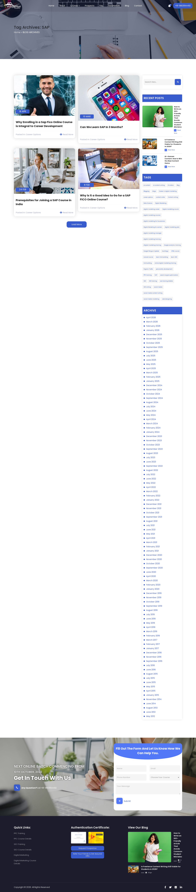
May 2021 (150, 534)
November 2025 (154, 338)
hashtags (165, 251)
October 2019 (152, 601)
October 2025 (153, 343)
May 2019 (150, 623)
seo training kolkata (166, 281)
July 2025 (150, 355)
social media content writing (153, 293)
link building (148, 263)
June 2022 (151, 478)
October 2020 (153, 563)
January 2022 (152, 500)
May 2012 (150, 716)
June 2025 (151, 360)
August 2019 (152, 610)
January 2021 (152, 550)
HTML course (175, 251)
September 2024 (154, 398)
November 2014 (154, 699)
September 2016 (154, 661)
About (63, 5)
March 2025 (152, 372)
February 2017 (153, 644)
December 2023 (154, 436)
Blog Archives (31, 32)
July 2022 (150, 474)
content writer (160, 197)
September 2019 (154, 606)
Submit (123, 801)
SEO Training (19, 838)
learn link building (162, 257)
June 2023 (151, 461)
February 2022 (153, 495)
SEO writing (147, 287)
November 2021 (153, 508)
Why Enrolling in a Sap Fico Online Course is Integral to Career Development (44, 124)
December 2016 (154, 652)
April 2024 (151, 419)
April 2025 (151, 368)
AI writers (171, 185)
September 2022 (154, 466)
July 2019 (150, 614)
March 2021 (151, 542)
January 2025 (152, 381)
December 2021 (154, 504)
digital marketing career (152, 209)
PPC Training (19, 833)
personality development (164, 269)
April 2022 (151, 487)
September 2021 (154, 517)
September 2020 (154, 567)
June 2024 (151, 411)
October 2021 (152, 512)
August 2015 (152, 674)
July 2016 (150, 665)
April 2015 (150, 690)
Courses (74, 5)
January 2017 (152, 648)
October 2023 (153, 444)
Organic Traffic (148, 269)
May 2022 (150, 483)
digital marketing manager (153, 233)
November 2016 (153, 657)
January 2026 (152, 330)
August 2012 (152, 707)
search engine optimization (169, 275)
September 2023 (154, 449)
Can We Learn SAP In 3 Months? (101, 127)
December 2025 (154, 334)
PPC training (148, 275)
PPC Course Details (49, 833)
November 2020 (154, 559)
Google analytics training (172, 245)
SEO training (153, 281)
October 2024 (153, 394)
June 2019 (151, 618)
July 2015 (150, 678)
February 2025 (153, 377)
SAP (156, 275)
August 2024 (152, 402)
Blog (126, 5)
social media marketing (151, 299)
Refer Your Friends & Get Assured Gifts (87, 854)
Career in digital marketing (168, 191)
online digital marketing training (165, 263)
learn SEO (174, 257)
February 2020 (153, 584)
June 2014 (151, 703)
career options (148, 197)
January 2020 (152, 589)
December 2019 (154, 593)
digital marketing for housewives (154, 221)
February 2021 (153, 546)
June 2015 (151, 682)
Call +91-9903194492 (35, 787)
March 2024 (152, 423)
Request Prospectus (87, 848)
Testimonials (114, 5)
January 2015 (152, 695)
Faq (101, 5)
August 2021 (152, 521)
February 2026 (153, 326)
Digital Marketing (160, 203)
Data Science (148, 203)
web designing (167, 299)
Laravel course (148, 257)
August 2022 (152, 470)
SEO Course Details (49, 838)
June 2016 (151, 669)
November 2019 (153, 597)
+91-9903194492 (182, 5)
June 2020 (151, 572)
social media (158, 287)
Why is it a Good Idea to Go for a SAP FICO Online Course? (105, 197)
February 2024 (153, 427)
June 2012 (151, 712)
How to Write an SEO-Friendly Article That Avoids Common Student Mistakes (178, 845)
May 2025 (151, 364)
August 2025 (152, 351)
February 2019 (153, 635)
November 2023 (154, 440)
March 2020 (152, 580)
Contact (137, 5)
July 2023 (150, 457)
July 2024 (150, 406)
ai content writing (159, 185)
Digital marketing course (170, 209)
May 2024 (151, 415)
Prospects (89, 5)
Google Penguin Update (151, 251)
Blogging (146, 191)
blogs (154, 191)
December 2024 (154, 385)
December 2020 (154, 555)
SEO (145, 281)
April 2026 (151, 317)
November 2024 (154, 389)
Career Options (33, 134)
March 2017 (151, 640)
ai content (147, 185)
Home (52, 5)
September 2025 (154, 347)
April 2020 (151, 576)
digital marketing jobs (172, 227)
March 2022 (152, 491)
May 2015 (150, 686)
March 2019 (151, 631)
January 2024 (153, 432)
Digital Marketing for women (153, 227)
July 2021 (150, 525)
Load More (77, 224)
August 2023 (152, 453)
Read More (66, 134)
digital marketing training (152, 239)
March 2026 (152, 321)
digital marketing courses (152, 215)
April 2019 (150, 627)
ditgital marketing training (152, 245)
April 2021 (150, 538)
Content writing (173, 197)
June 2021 (151, 529)
